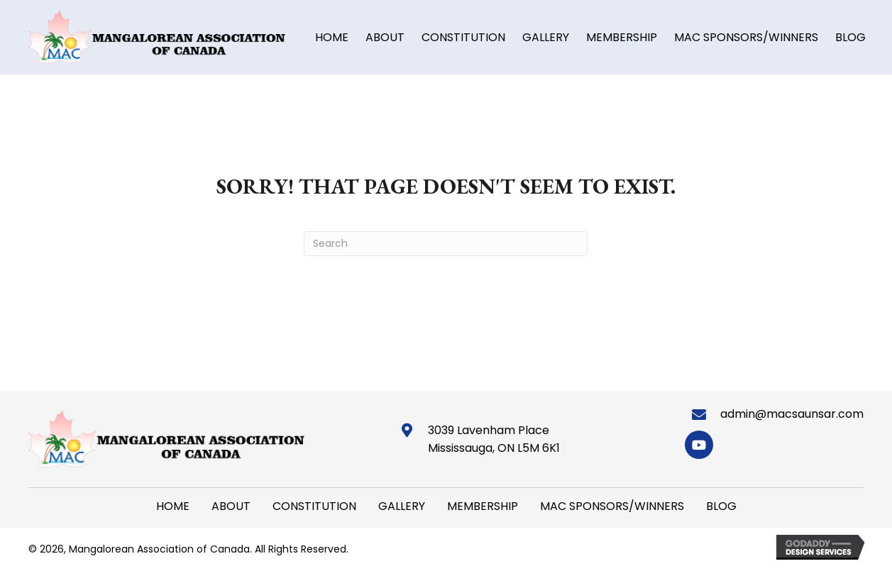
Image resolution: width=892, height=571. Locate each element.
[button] (699, 445)
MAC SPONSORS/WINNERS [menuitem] (612, 506)
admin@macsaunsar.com (792, 414)
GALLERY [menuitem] (401, 506)
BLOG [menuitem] (721, 506)
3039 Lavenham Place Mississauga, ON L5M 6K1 (494, 439)
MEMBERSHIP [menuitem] (482, 506)
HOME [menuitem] (172, 506)
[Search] (446, 243)
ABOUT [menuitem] (230, 506)
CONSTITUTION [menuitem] (314, 506)
